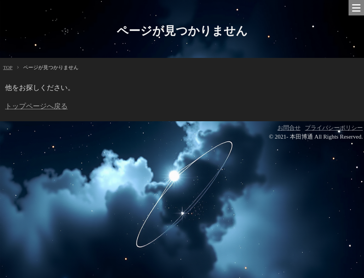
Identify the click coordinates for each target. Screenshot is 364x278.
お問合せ (289, 128)
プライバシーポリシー (334, 128)
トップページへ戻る (36, 106)
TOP (7, 67)
